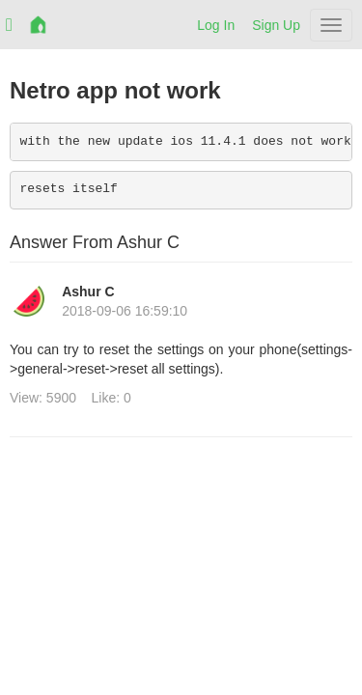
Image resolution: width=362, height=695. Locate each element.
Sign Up (276, 25)
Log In (216, 25)
